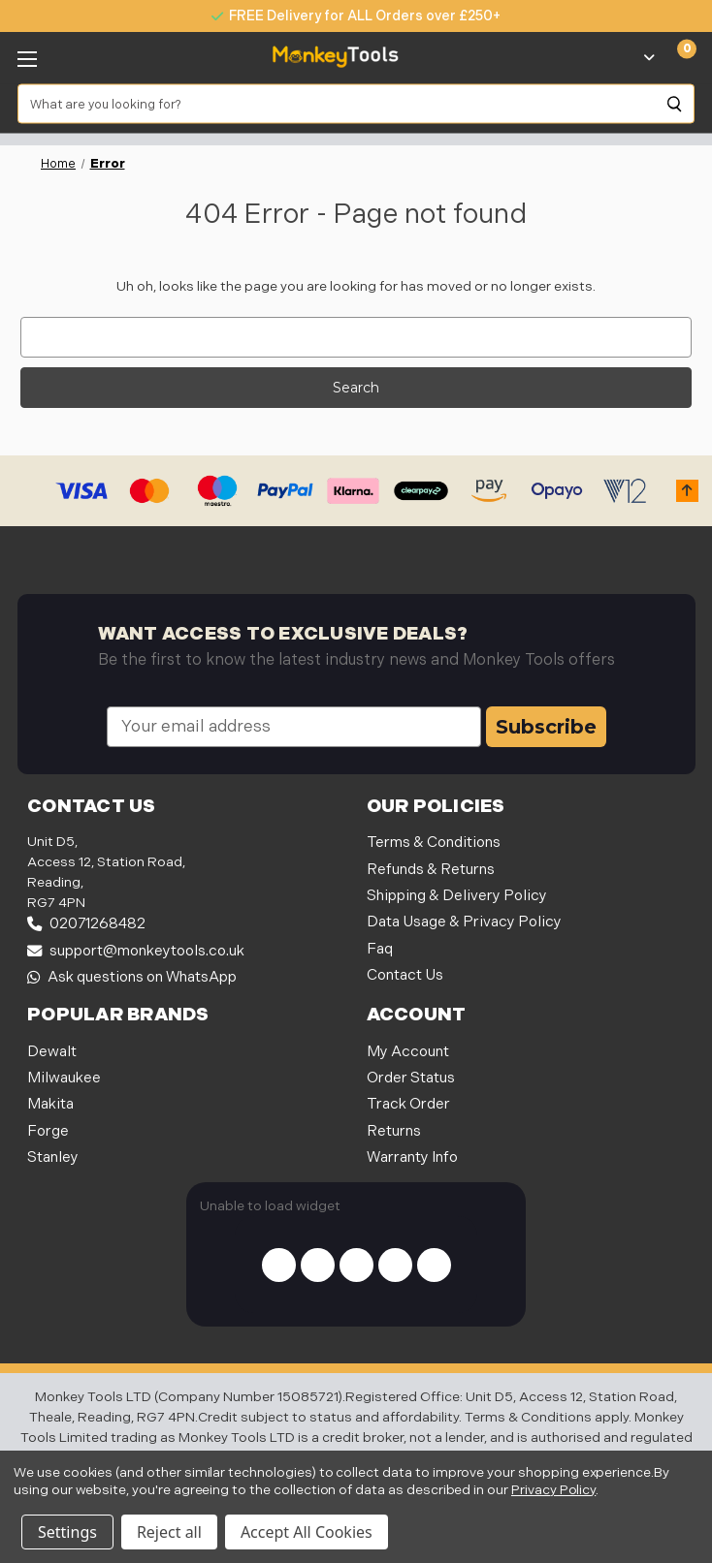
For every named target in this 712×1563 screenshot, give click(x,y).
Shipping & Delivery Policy (457, 896)
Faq (380, 949)
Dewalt (52, 1052)
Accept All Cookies (306, 1532)
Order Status (411, 1078)
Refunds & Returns (431, 869)
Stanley (53, 1157)
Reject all (169, 1532)
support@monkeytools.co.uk (135, 951)
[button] (687, 491)
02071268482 (86, 924)
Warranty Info (412, 1157)
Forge (48, 1131)
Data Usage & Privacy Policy (464, 922)
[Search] (675, 103)
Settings (67, 1532)
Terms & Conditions (434, 842)
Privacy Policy (553, 1490)
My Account (408, 1052)
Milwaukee (64, 1078)
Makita (50, 1104)
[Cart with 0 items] (676, 57)
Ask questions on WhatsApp (132, 977)
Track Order (408, 1104)
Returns (394, 1131)
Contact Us (405, 975)
